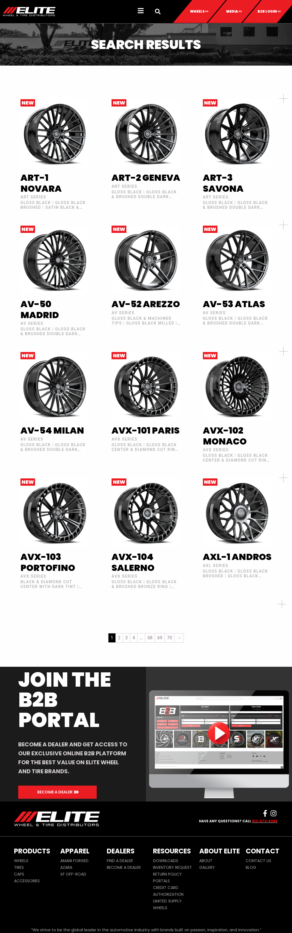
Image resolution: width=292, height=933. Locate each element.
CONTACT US (258, 860)
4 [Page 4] (134, 637)
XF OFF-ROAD (73, 874)
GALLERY (207, 867)
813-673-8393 (264, 821)
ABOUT (205, 860)
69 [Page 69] (159, 637)
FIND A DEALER (120, 860)
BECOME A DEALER (124, 867)
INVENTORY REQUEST (172, 867)
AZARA (66, 867)
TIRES (19, 867)
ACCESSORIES (27, 881)
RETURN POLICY (167, 874)
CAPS (19, 874)
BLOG (251, 867)
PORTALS (161, 881)
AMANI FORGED (74, 860)
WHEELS (21, 860)
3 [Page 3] (126, 637)
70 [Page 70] (169, 637)
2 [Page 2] (119, 637)
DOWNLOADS (165, 860)
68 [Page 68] (149, 637)
